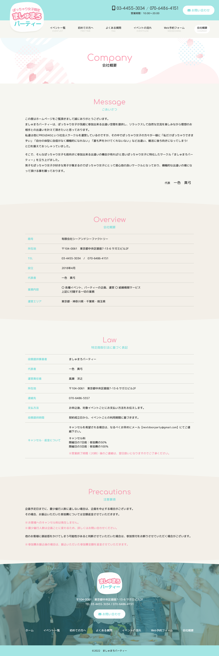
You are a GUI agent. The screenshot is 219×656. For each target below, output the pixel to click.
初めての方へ (78, 630)
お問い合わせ (199, 10)
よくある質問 (104, 630)
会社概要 (188, 630)
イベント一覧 (51, 630)
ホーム (29, 630)
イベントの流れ (131, 630)
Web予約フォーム (162, 630)
